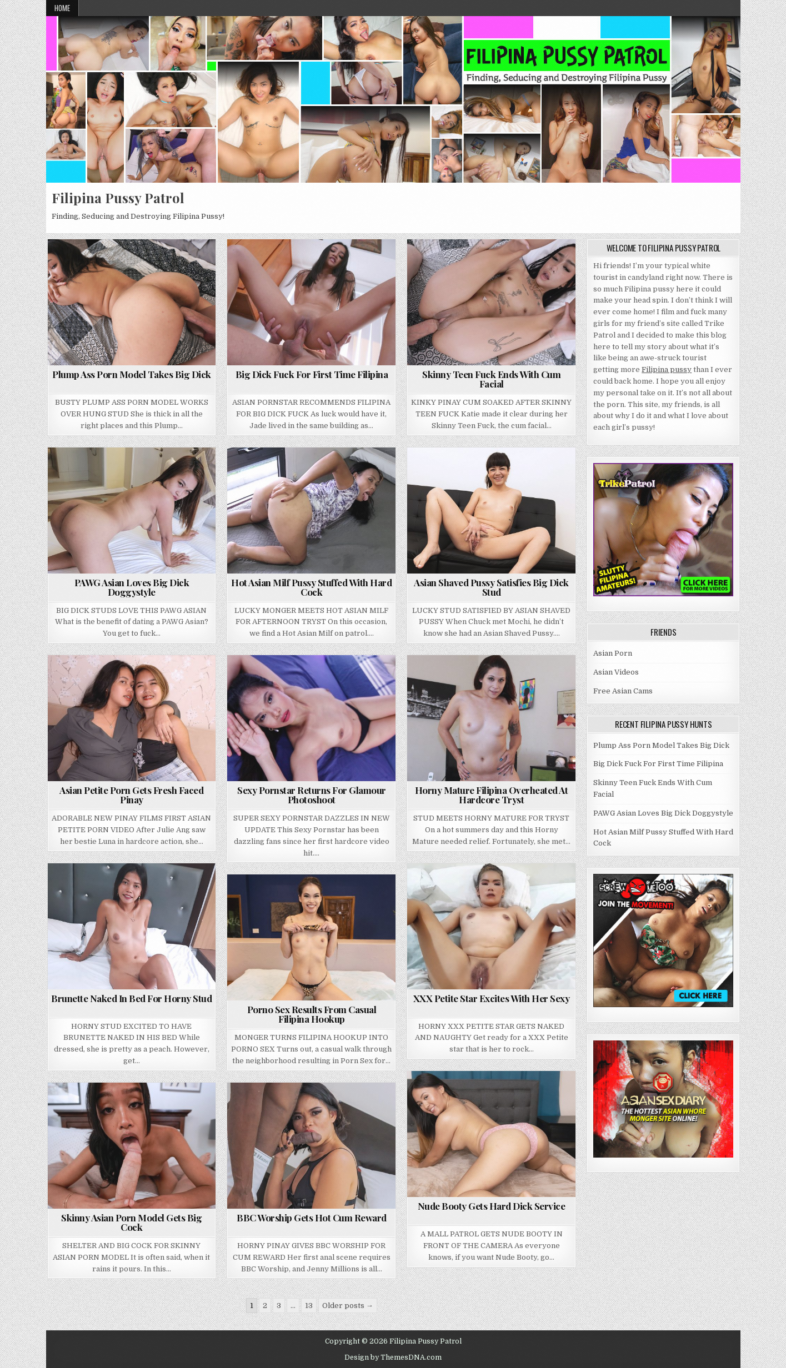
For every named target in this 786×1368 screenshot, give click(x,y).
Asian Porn (612, 653)
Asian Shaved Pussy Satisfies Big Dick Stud (491, 587)
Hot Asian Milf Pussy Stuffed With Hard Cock (311, 587)
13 (309, 1305)
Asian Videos (616, 672)
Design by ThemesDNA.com (393, 1357)
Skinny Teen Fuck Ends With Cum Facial (491, 379)
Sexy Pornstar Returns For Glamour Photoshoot (311, 795)
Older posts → (347, 1305)
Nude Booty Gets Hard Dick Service (491, 1206)
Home (62, 7)
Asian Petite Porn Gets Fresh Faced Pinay (131, 795)
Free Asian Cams (623, 691)
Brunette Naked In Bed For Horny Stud (131, 998)
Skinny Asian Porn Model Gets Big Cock (131, 1222)
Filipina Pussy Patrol (118, 198)
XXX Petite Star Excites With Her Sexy (491, 998)
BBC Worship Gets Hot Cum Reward (312, 1217)
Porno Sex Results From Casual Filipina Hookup (312, 1014)
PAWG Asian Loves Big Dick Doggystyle (131, 587)
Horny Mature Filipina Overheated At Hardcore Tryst (491, 795)
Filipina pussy (667, 369)
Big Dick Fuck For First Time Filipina (312, 374)
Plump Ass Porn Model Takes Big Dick (131, 374)
